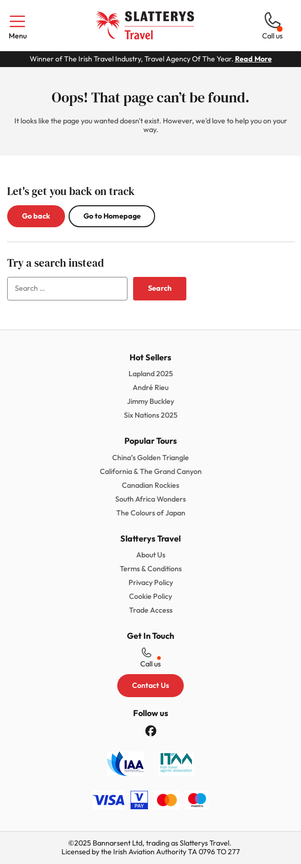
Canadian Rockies (150, 485)
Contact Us (150, 685)
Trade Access (151, 610)
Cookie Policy (150, 596)
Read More (253, 58)
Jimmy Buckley (150, 401)
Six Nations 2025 (151, 415)
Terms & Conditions (151, 568)
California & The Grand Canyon (151, 471)
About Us (150, 554)
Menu (17, 25)
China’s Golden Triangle (150, 457)
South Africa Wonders (150, 499)
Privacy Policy (150, 582)
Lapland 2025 (150, 373)
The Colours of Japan (150, 512)
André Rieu (150, 387)
